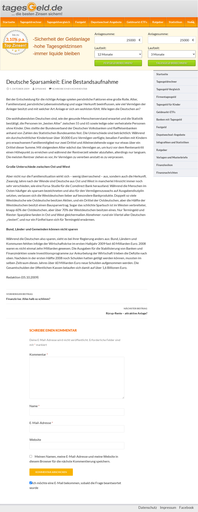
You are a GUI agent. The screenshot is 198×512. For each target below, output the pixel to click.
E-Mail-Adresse (41, 423)
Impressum (168, 507)
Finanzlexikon (164, 165)
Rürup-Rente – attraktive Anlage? (76, 310)
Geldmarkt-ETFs (137, 22)
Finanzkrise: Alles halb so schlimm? (76, 296)
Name (34, 406)
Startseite (9, 22)
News (190, 22)
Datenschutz (147, 507)
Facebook (186, 507)
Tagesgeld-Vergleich (168, 89)
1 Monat (118, 54)
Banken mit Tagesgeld (169, 119)
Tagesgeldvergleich (58, 22)
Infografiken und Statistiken (172, 142)
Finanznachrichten (167, 172)
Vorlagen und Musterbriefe (172, 157)
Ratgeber (158, 22)
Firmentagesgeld (166, 96)
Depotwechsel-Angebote (106, 22)
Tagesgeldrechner (31, 22)
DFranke (40, 88)
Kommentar (38, 354)
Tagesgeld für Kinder (168, 104)
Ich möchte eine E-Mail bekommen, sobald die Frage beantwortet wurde (75, 485)
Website (35, 439)
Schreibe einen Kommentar (69, 88)
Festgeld (80, 22)
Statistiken (175, 22)
